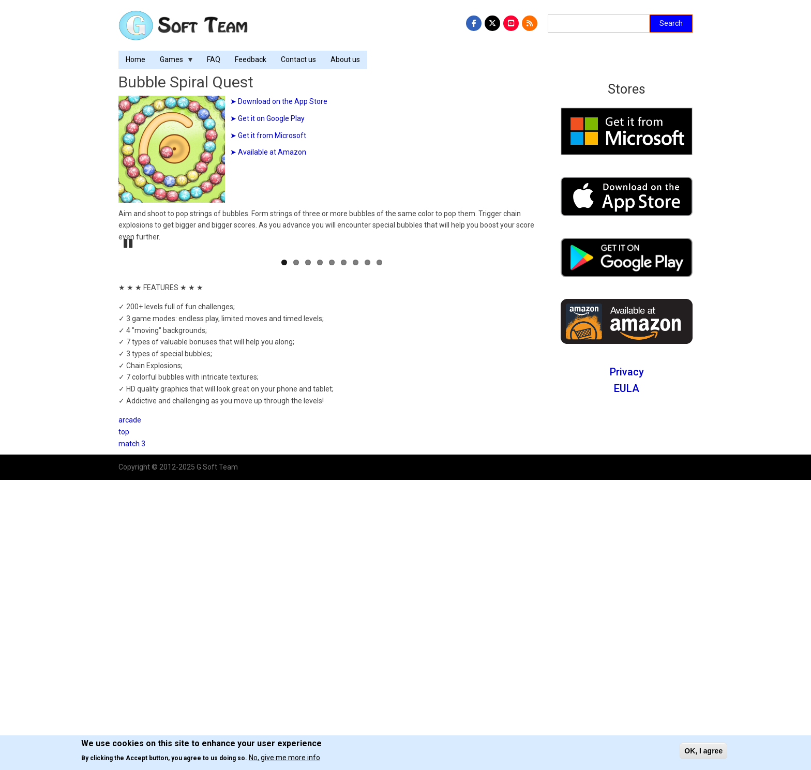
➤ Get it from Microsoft (268, 135)
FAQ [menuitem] (213, 59)
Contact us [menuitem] (298, 59)
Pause (129, 532)
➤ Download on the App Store (278, 101)
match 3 (131, 733)
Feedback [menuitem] (250, 59)
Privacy (627, 372)
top (123, 721)
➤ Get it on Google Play (267, 118)
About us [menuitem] (345, 59)
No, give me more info (284, 757)
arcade (129, 710)
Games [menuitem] (173, 62)
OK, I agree (703, 751)
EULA (626, 388)
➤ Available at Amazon (268, 152)
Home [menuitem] (135, 59)
